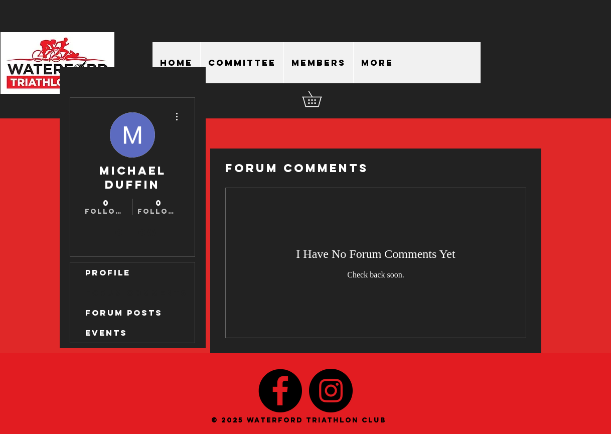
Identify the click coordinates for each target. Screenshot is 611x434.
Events (106, 333)
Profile (107, 272)
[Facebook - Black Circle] (280, 390)
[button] (319, 99)
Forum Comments (136, 292)
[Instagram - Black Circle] (331, 390)
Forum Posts (124, 313)
